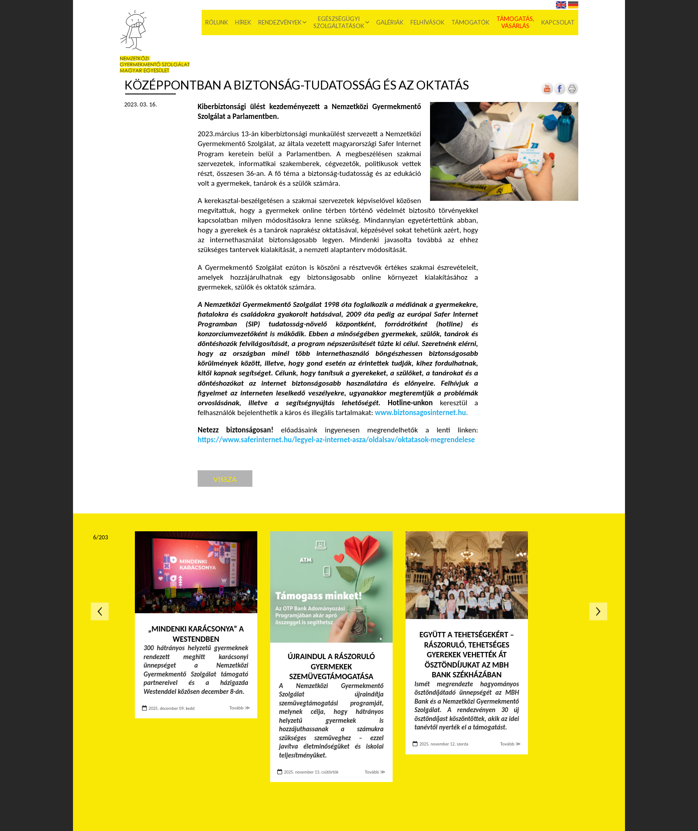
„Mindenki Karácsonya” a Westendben (195, 634)
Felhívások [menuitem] (427, 22)
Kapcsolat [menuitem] (558, 22)
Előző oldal (100, 611)
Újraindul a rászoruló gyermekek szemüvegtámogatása (331, 666)
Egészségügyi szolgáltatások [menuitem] (338, 22)
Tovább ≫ (239, 708)
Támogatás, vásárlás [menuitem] (515, 22)
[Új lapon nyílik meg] (559, 93)
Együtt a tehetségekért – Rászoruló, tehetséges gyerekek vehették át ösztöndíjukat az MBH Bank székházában (466, 655)
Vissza (225, 479)
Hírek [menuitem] (243, 22)
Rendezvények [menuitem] (279, 22)
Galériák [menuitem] (389, 22)
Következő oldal (598, 611)
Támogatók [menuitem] (470, 22)
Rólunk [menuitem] (216, 22)
